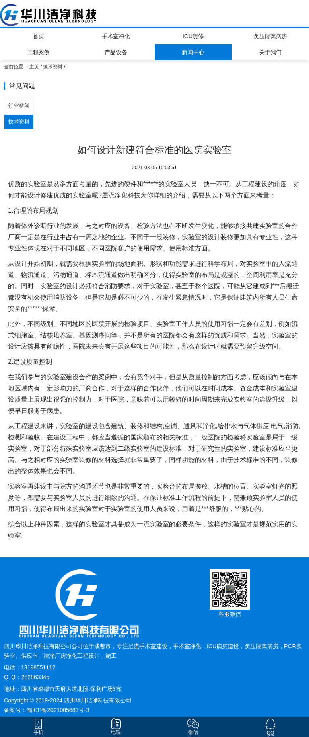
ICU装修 (193, 36)
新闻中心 (193, 52)
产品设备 (116, 52)
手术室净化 (116, 36)
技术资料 (52, 67)
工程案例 (38, 52)
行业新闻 (18, 105)
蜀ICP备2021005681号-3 (58, 710)
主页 (34, 67)
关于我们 (270, 52)
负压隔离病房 (270, 36)
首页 (38, 36)
